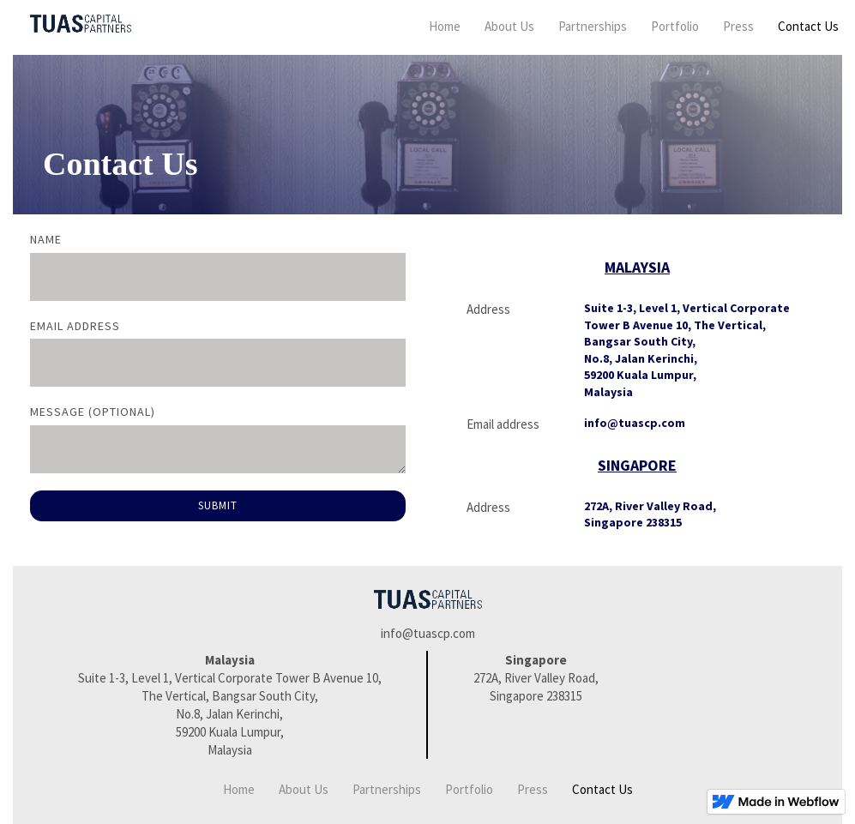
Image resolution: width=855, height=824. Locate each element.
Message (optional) (92, 411)
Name (46, 239)
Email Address (75, 326)
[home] (72, 23)
